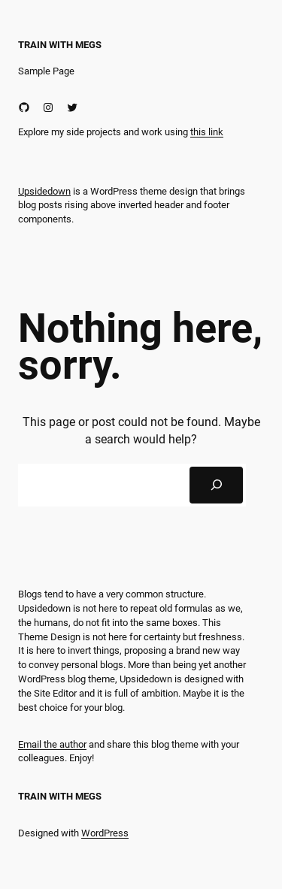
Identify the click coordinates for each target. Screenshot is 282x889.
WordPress (105, 833)
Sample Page (46, 71)
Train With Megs (60, 44)
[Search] (216, 485)
